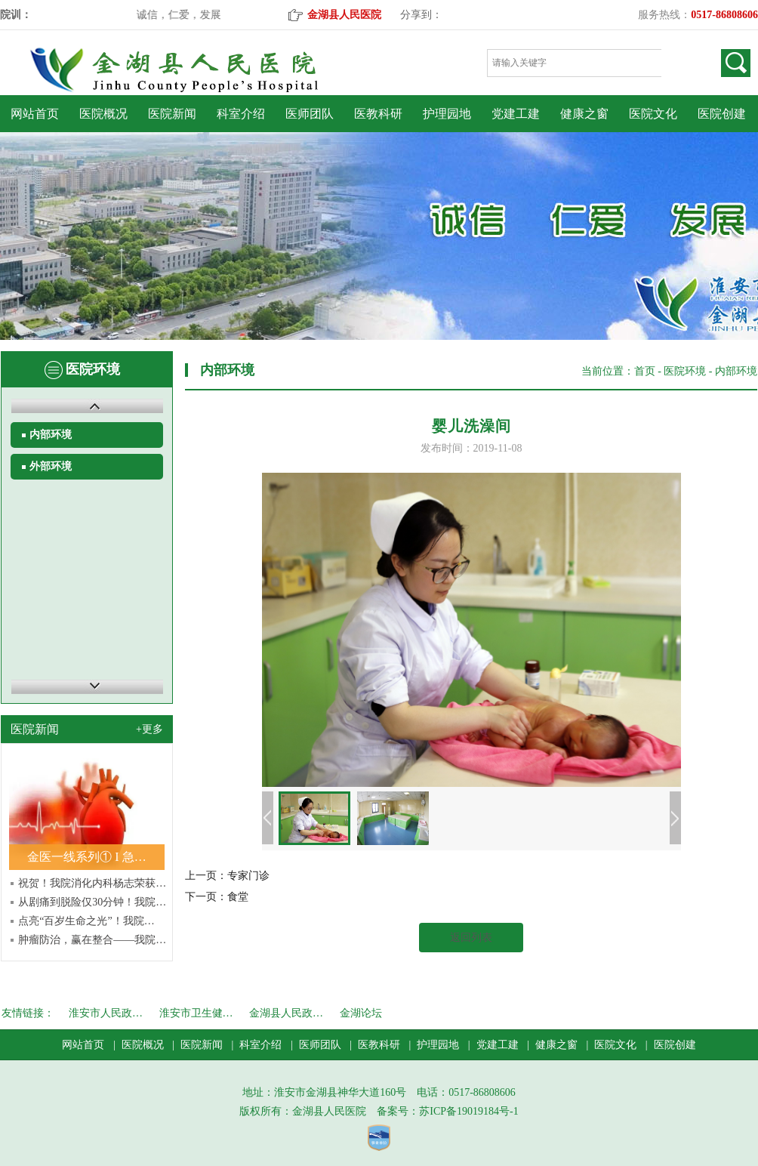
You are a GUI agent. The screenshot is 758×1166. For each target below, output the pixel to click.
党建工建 (515, 113)
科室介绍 (241, 113)
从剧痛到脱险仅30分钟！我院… (92, 902)
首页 (644, 371)
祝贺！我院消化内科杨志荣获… (92, 883)
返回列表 (471, 937)
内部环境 (50, 434)
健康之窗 (584, 113)
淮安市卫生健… (196, 1013)
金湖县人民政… (286, 1013)
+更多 (149, 729)
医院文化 (653, 113)
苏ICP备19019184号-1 (468, 1111)
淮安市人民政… (106, 1013)
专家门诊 (248, 875)
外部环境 (50, 466)
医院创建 (722, 113)
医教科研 (378, 113)
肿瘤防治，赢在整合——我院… (92, 939)
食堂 (237, 896)
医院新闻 (172, 113)
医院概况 (103, 113)
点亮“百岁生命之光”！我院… (86, 921)
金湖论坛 (361, 1013)
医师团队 (309, 113)
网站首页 (35, 113)
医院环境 (685, 371)
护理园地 (447, 113)
